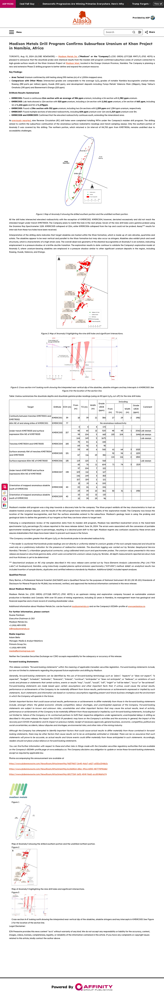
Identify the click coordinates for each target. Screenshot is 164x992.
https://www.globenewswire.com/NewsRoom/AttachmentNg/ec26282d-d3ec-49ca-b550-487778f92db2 (58, 769)
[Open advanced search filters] (140, 32)
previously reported (21, 120)
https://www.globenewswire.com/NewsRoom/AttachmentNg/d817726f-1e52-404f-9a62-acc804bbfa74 (58, 774)
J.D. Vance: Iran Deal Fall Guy (22, 3)
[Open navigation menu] (15, 32)
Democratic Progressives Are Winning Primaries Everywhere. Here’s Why (87, 3)
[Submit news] (4, 487)
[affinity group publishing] (4, 499)
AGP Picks (7, 4)
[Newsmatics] (4, 505)
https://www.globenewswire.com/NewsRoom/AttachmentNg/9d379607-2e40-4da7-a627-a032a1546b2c (58, 763)
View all (158, 4)
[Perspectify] (4, 493)
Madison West (72, 63)
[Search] (117, 32)
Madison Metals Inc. (68, 56)
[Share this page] (150, 32)
